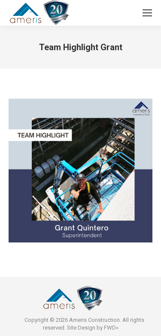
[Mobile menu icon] (147, 13)
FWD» (111, 327)
